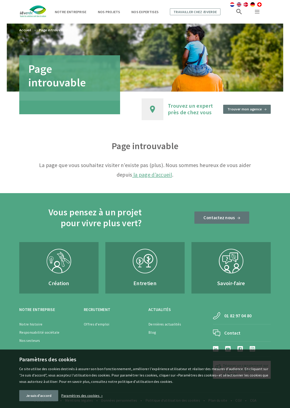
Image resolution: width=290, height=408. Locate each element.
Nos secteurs (29, 340)
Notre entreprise (71, 12)
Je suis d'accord (38, 395)
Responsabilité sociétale (39, 332)
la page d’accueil (152, 174)
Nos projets (109, 12)
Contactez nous (219, 217)
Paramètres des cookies (80, 395)
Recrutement (97, 309)
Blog (152, 332)
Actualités (159, 309)
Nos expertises (145, 12)
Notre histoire (30, 324)
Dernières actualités (164, 324)
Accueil (25, 30)
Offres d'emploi (96, 324)
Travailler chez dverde (195, 12)
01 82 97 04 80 (237, 315)
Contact (232, 333)
